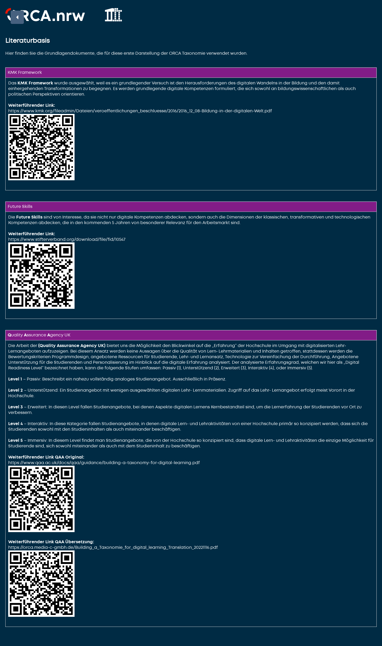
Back (14, 15)
